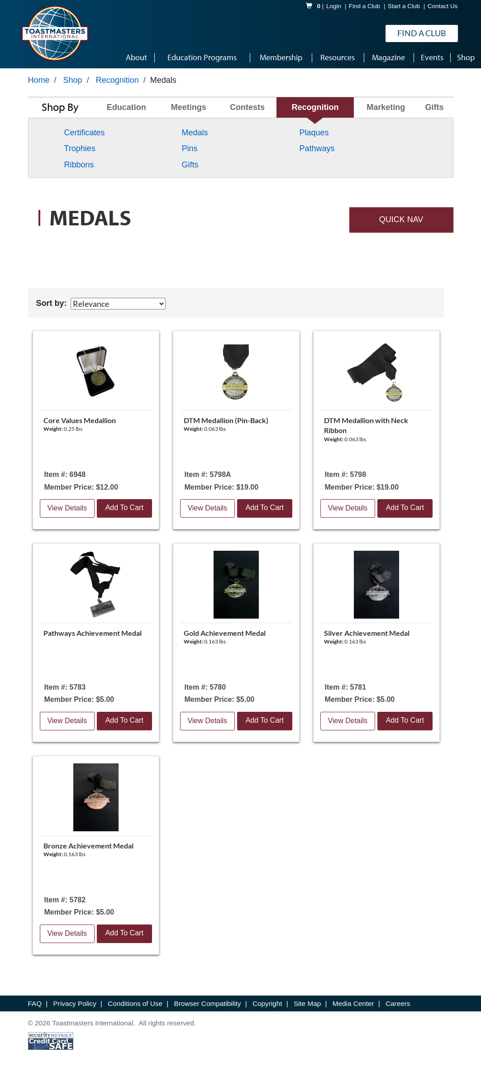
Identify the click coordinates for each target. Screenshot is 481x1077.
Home (39, 80)
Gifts (434, 107)
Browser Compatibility (208, 1003)
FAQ (36, 1003)
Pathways (316, 148)
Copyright (268, 1003)
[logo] (54, 33)
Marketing (386, 107)
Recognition (117, 80)
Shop (72, 80)
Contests (247, 107)
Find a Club (364, 6)
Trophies (79, 148)
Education (126, 107)
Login (333, 6)
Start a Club (404, 6)
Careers (398, 1003)
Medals (194, 132)
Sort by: (51, 303)
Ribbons (79, 164)
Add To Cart (124, 507)
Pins (189, 148)
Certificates (84, 132)
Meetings (188, 107)
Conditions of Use (136, 1003)
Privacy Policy (75, 1003)
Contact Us (443, 6)
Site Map (308, 1003)
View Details (67, 508)
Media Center (354, 1003)
